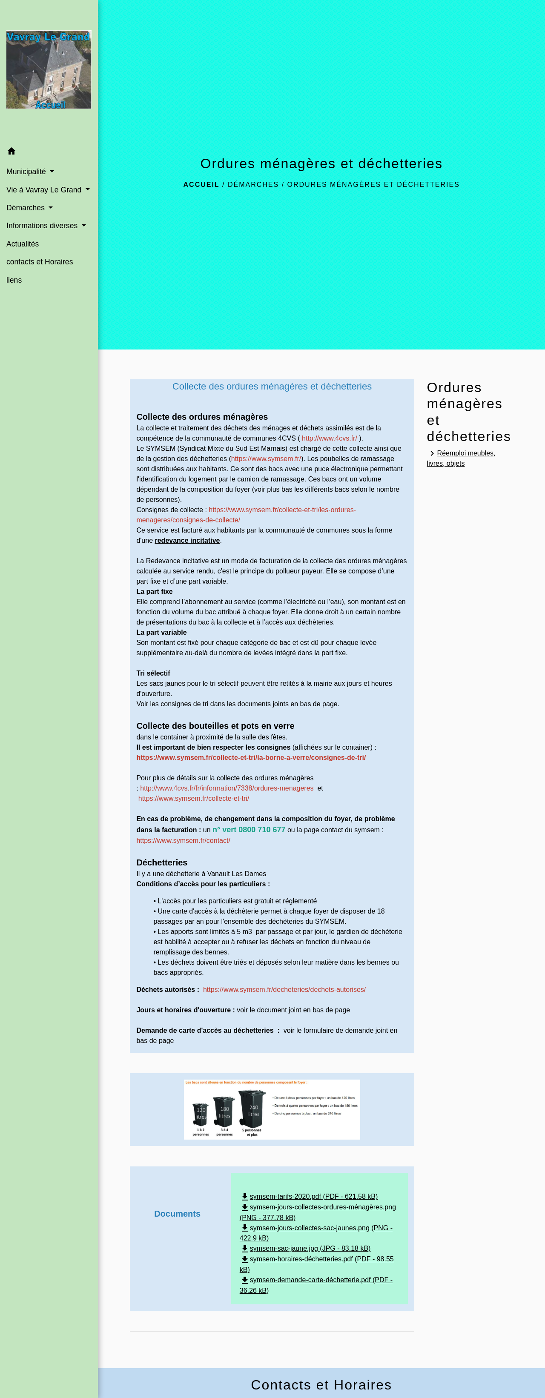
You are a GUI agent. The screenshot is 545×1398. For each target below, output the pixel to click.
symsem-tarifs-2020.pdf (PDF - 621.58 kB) (309, 1196)
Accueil (202, 184)
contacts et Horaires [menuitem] (39, 262)
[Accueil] (49, 71)
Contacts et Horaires (321, 1384)
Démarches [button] (26, 207)
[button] (49, 153)
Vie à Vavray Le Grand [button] (44, 190)
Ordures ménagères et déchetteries (373, 184)
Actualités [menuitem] (22, 244)
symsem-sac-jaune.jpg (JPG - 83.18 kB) (305, 1248)
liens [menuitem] (14, 280)
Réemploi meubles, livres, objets (461, 457)
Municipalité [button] (27, 171)
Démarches (253, 184)
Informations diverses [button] (43, 225)
